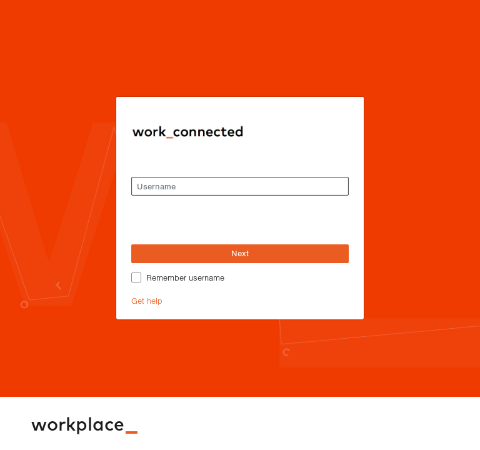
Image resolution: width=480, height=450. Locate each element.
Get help (146, 300)
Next (240, 253)
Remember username (185, 277)
